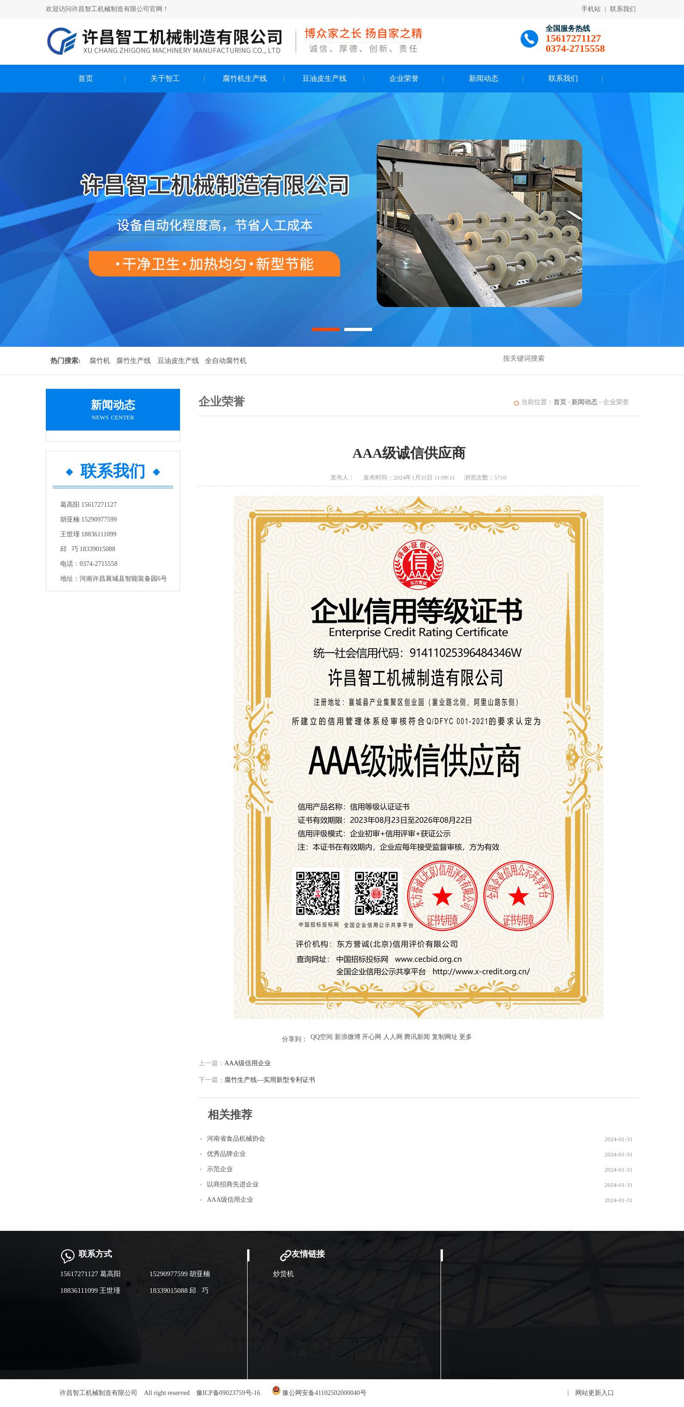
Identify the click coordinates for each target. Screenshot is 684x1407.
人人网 (393, 1036)
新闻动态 (483, 78)
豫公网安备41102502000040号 (319, 1392)
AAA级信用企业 (247, 1063)
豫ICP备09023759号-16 (228, 1392)
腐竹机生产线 (245, 78)
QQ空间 (322, 1036)
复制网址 (445, 1036)
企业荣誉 (404, 78)
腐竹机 (99, 360)
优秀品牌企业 (226, 1153)
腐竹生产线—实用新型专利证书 (269, 1079)
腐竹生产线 (133, 360)
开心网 (371, 1036)
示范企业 (220, 1169)
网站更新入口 (594, 1392)
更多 (465, 1036)
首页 (85, 78)
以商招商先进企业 (233, 1184)
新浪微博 (348, 1036)
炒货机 (283, 1274)
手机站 (591, 9)
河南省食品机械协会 (236, 1138)
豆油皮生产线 (324, 78)
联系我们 (623, 9)
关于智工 (165, 78)
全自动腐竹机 (226, 360)
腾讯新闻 (417, 1036)
